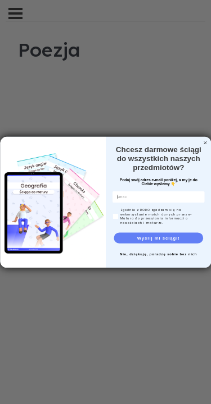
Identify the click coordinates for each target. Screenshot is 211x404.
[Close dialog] (205, 142)
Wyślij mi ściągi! (158, 237)
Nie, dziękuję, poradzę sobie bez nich (158, 254)
